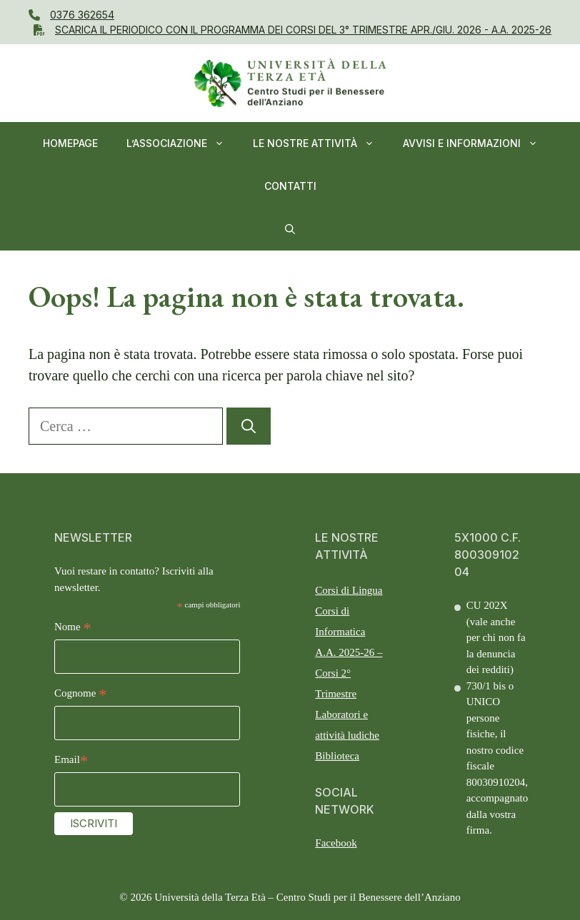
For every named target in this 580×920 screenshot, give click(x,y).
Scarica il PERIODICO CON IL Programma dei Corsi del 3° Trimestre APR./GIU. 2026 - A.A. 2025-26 (303, 30)
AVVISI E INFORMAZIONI (477, 143)
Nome (72, 628)
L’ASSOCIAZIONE (182, 143)
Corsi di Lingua (348, 590)
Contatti (290, 186)
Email (71, 761)
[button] (290, 229)
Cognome (80, 695)
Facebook (335, 843)
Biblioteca (337, 756)
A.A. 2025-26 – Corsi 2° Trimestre (348, 673)
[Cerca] (248, 426)
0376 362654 (82, 15)
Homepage (70, 143)
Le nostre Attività (321, 143)
